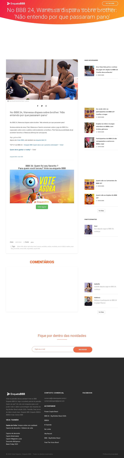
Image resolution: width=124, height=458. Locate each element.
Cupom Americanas (12, 436)
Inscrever (83, 349)
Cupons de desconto (13, 433)
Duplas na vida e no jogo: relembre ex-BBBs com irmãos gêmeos (105, 126)
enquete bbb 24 (41, 140)
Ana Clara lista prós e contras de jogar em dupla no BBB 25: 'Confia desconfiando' (107, 69)
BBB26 (46, 420)
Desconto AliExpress (13, 441)
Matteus (97, 297)
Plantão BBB (72, 9)
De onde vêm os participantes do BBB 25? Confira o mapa (105, 111)
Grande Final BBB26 (107, 9)
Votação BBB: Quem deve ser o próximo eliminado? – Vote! (43, 145)
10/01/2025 (100, 75)
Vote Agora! (42, 207)
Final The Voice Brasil (51, 442)
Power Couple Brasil (51, 411)
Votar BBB (110, 3)
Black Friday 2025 (12, 444)
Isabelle (97, 284)
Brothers (83, 9)
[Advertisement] (62, 38)
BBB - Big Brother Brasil (52, 438)
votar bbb (20, 156)
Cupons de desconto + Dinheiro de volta (19, 428)
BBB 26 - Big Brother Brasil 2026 (55, 416)
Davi (95, 226)
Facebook (87, 393)
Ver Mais (101, 210)
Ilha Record (48, 434)
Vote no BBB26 (47, 9)
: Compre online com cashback (21, 425)
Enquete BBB (60, 9)
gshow (32, 242)
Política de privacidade (110, 454)
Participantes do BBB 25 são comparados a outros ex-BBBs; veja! (106, 141)
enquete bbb (13, 156)
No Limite (47, 429)
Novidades (94, 9)
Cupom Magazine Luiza (14, 439)
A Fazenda (47, 425)
